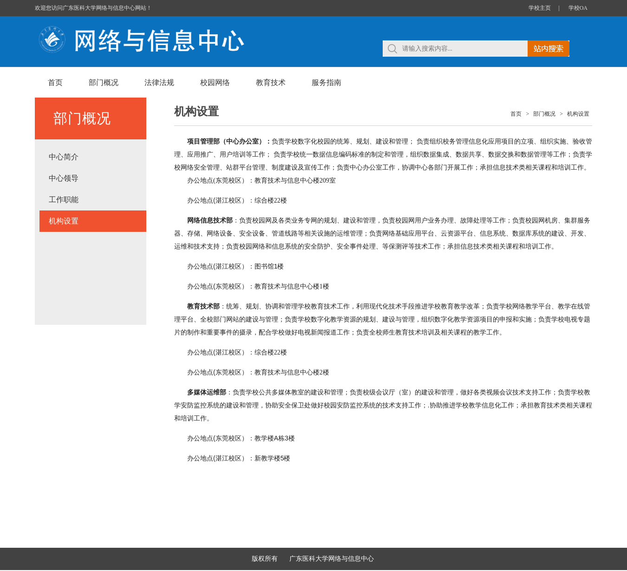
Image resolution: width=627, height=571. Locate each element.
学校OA (578, 8)
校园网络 (215, 82)
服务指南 (326, 82)
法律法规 (159, 82)
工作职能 (63, 199)
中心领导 (63, 178)
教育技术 (271, 82)
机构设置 (63, 221)
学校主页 (540, 8)
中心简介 (63, 157)
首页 (55, 82)
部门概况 (103, 82)
